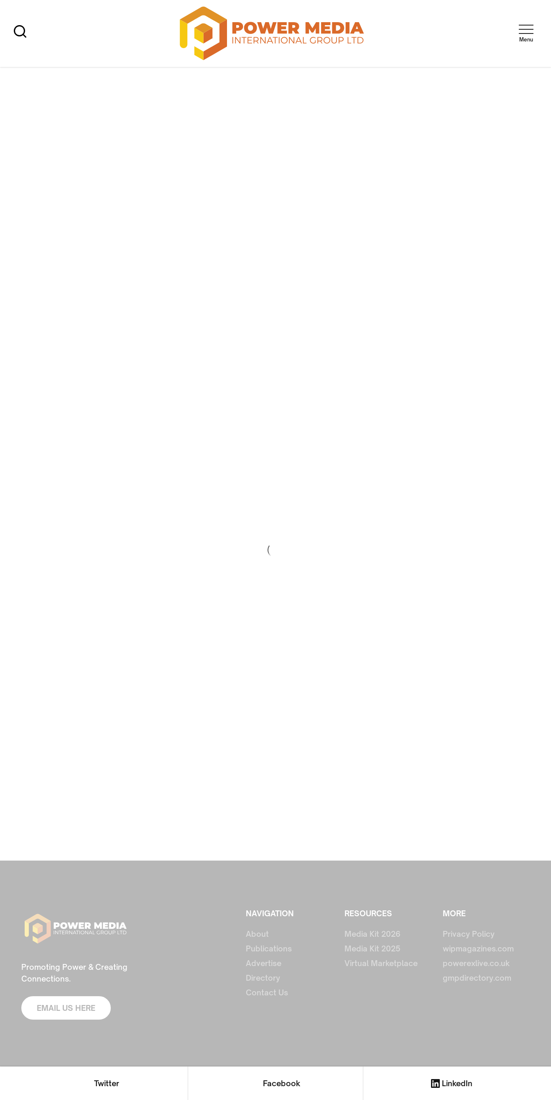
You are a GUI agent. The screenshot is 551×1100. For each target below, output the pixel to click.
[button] (525, 31)
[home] (272, 33)
